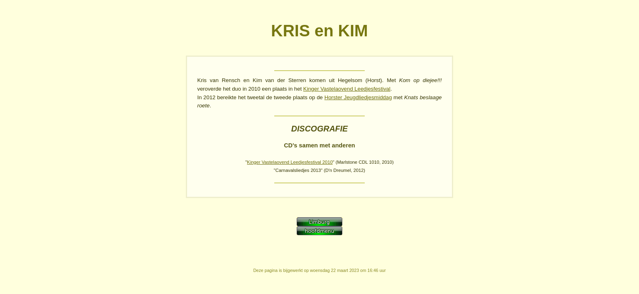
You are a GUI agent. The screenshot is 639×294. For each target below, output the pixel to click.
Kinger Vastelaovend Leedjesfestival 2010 (290, 162)
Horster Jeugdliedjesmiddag (358, 97)
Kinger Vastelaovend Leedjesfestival (346, 89)
